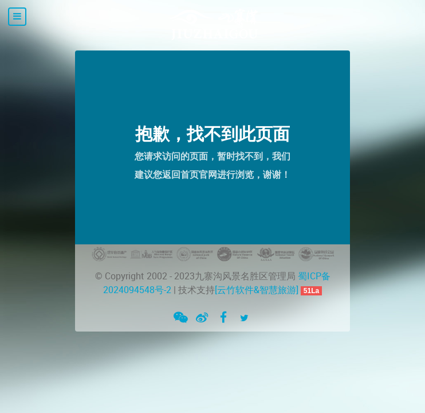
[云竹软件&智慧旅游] (256, 290)
